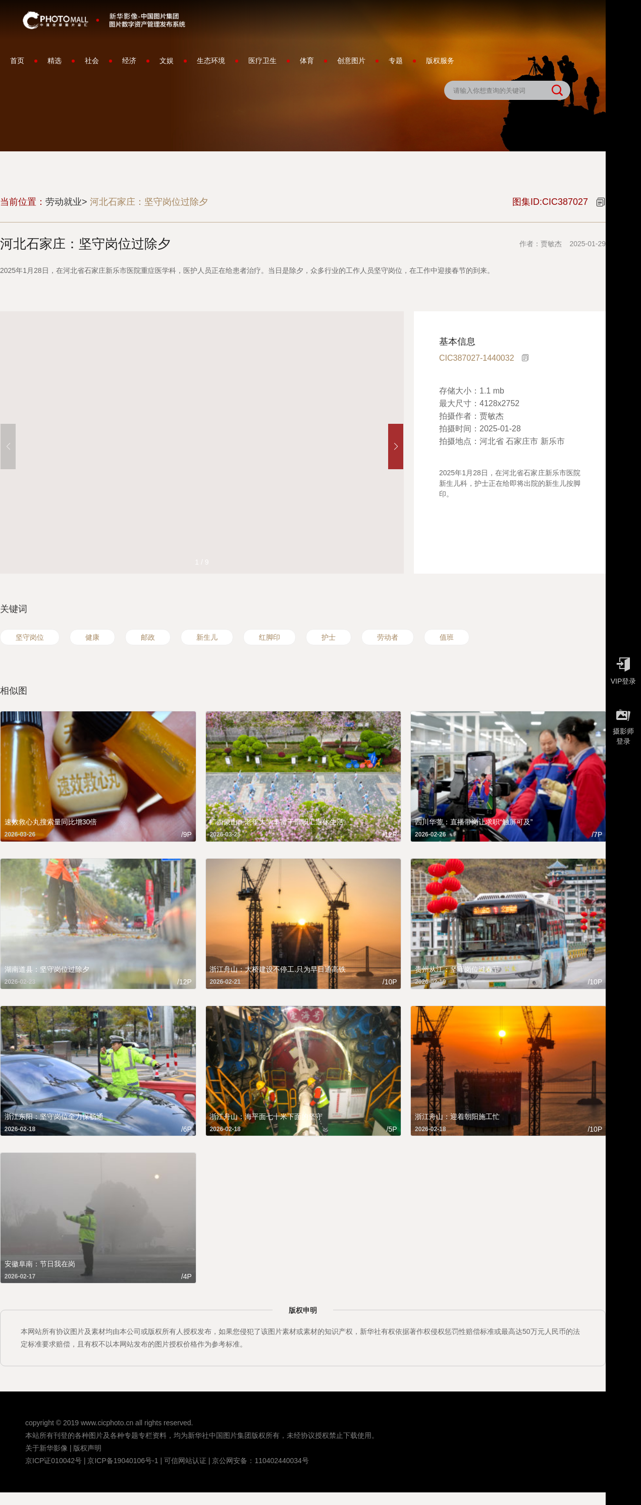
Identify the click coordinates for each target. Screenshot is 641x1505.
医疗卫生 (262, 61)
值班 (447, 637)
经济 (129, 61)
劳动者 (387, 637)
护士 (329, 637)
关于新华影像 (46, 1448)
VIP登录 (623, 668)
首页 (17, 61)
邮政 (148, 637)
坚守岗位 (30, 637)
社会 (92, 61)
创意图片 (351, 61)
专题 (396, 61)
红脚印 (269, 637)
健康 (92, 637)
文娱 (166, 61)
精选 (54, 61)
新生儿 (207, 637)
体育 (307, 61)
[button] (395, 446)
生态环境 (211, 61)
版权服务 (440, 61)
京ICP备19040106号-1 (122, 1461)
